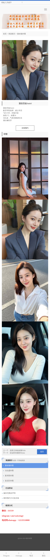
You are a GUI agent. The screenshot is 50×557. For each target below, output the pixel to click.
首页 (5, 34)
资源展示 (11, 34)
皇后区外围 (9, 481)
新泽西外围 (9, 476)
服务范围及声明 (9, 493)
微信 (44, 554)
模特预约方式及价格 (11, 498)
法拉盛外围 (9, 470)
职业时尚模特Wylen (17, 453)
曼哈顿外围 (21, 34)
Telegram (6, 554)
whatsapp (18, 554)
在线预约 (25, 128)
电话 (31, 554)
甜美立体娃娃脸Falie (18, 450)
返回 (42, 452)
